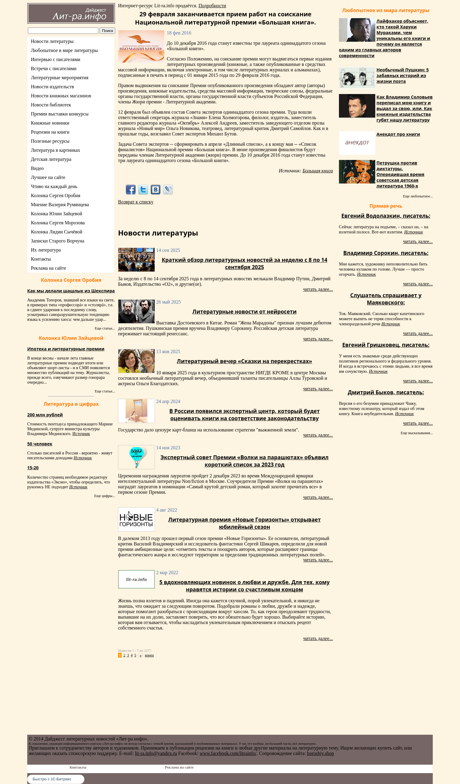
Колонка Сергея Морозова (58, 222)
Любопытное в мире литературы (64, 50)
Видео (37, 168)
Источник (81, 433)
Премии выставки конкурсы (59, 113)
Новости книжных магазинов (61, 95)
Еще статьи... (105, 328)
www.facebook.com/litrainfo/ (227, 753)
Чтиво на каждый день (54, 186)
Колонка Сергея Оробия (55, 195)
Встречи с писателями (54, 68)
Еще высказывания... (417, 433)
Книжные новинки (50, 122)
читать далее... (318, 289)
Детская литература (51, 159)
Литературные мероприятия (59, 77)
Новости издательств (52, 86)
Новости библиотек (51, 104)
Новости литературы (52, 41)
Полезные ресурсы (50, 141)
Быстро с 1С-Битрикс (52, 779)
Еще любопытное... (418, 196)
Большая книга (318, 170)
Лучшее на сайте (48, 177)
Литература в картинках (55, 150)
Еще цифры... (104, 496)
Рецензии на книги (50, 132)
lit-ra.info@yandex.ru (156, 753)
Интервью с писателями (55, 59)
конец (149, 655)
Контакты (41, 259)
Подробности (212, 5)
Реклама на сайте (48, 268)
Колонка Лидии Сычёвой (56, 231)
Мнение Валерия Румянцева (60, 204)
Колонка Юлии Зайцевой (56, 213)
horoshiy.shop (320, 753)
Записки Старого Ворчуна (57, 240)
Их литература (46, 249)
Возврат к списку (135, 201)
